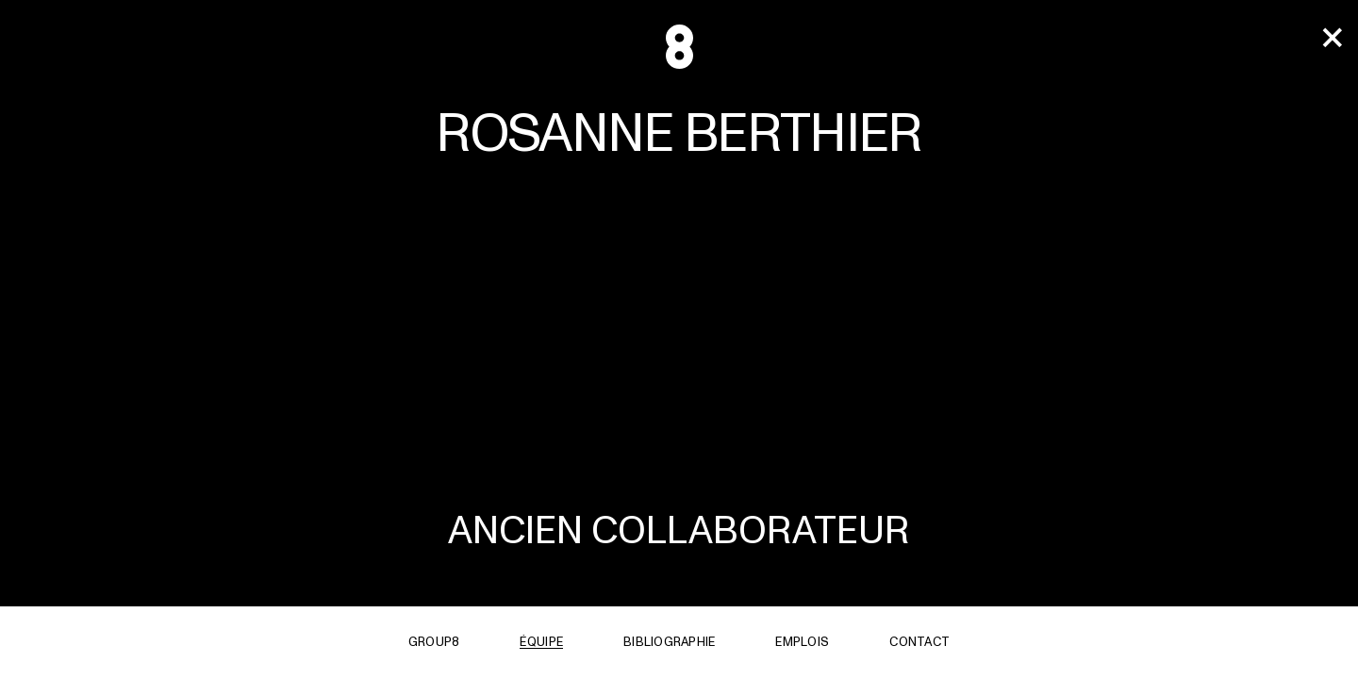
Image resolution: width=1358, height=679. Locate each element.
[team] (1331, 38)
